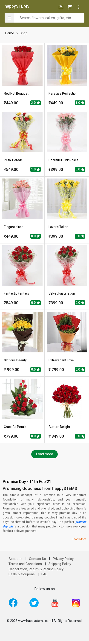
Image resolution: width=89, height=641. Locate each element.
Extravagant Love (61, 360)
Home (9, 33)
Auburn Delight (59, 427)
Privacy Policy (63, 559)
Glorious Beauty (15, 360)
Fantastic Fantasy (16, 293)
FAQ (44, 574)
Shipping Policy (60, 564)
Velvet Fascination (62, 293)
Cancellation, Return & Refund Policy (36, 569)
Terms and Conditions (25, 564)
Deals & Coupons (22, 574)
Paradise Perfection (63, 93)
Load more (44, 454)
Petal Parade (13, 160)
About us (15, 559)
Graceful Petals (15, 427)
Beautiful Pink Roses (63, 160)
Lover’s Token (58, 227)
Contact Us (37, 559)
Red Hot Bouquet (16, 93)
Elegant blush (13, 227)
